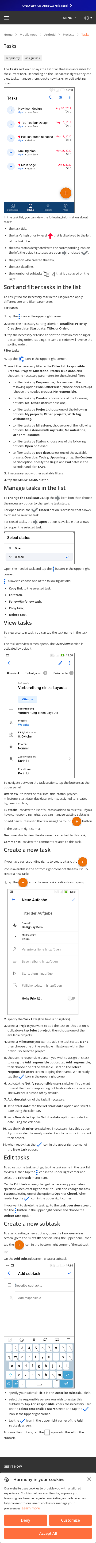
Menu (68, 18)
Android (50, 34)
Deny (25, 1520)
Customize (70, 1520)
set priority (13, 58)
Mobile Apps (28, 34)
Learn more (31, 1508)
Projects (68, 34)
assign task (32, 58)
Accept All (48, 1533)
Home (8, 34)
